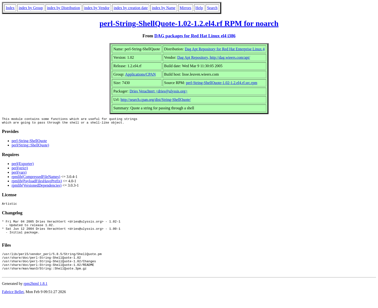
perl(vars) (19, 174)
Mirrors (185, 8)
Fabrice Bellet (13, 302)
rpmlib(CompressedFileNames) (36, 178)
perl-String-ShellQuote (29, 142)
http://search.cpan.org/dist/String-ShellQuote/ (156, 100)
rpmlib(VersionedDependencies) (36, 187)
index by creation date (131, 8)
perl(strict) (20, 169)
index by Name (164, 8)
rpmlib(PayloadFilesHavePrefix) (37, 182)
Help (199, 8)
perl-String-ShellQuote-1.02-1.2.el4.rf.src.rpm (221, 83)
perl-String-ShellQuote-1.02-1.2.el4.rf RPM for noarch (189, 23)
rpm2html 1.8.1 (35, 294)
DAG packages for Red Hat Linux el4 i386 (195, 35)
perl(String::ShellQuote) (30, 146)
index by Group (31, 8)
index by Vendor (96, 8)
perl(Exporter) (23, 165)
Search (212, 8)
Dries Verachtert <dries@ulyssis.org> (158, 91)
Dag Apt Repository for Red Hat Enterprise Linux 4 (225, 49)
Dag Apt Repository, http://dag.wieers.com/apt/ (213, 57)
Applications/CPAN (140, 74)
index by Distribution (63, 8)
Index (10, 8)
